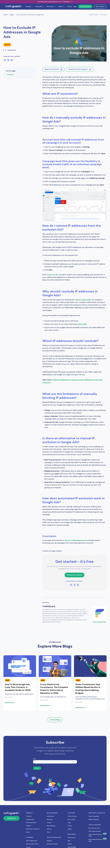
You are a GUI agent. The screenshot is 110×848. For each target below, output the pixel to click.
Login (75, 6)
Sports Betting (51, 826)
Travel (48, 832)
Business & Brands (52, 844)
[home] (14, 6)
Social (27, 832)
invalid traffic (82, 324)
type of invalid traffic (83, 300)
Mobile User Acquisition (33, 829)
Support (70, 829)
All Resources (71, 837)
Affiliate (28, 826)
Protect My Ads (85, 6)
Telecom (49, 829)
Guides (70, 844)
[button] (29, 6)
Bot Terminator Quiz (94, 828)
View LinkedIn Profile (99, 622)
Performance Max (31, 822)
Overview (29, 816)
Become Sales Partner (32, 844)
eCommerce (50, 816)
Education (50, 819)
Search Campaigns (94, 816)
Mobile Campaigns (94, 819)
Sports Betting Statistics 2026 (96, 840)
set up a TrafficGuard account (76, 540)
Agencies (49, 840)
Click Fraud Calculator (95, 831)
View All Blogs (55, 720)
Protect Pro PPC (52, 275)
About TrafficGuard (31, 840)
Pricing (69, 6)
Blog (69, 840)
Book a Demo (100, 6)
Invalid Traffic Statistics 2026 (95, 835)
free (83, 375)
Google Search (30, 819)
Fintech (49, 822)
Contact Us (11, 818)
